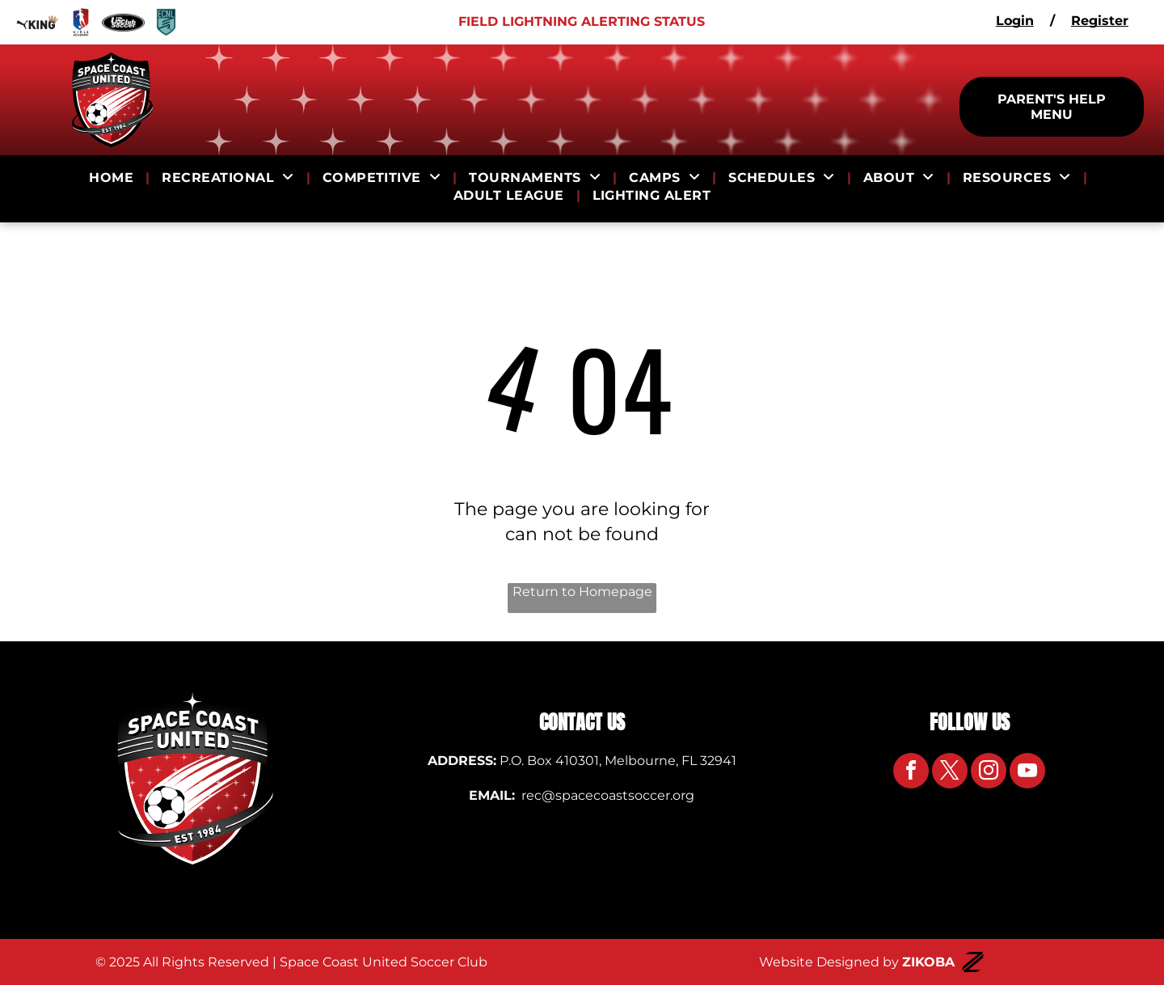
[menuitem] (113, 178)
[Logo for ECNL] (166, 22)
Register (1099, 20)
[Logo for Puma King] (37, 22)
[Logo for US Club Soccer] (123, 22)
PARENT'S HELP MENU (1051, 106)
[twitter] (950, 773)
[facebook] (911, 773)
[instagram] (988, 773)
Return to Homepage (582, 591)
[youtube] (1027, 773)
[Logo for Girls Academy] (80, 22)
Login (1015, 20)
